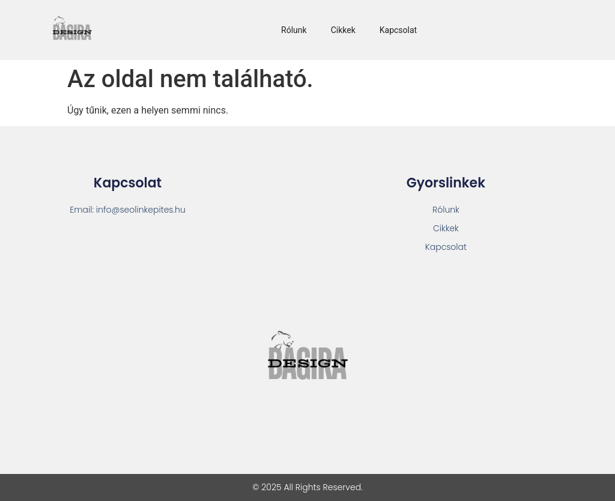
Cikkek (343, 30)
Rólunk (294, 30)
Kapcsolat (398, 30)
